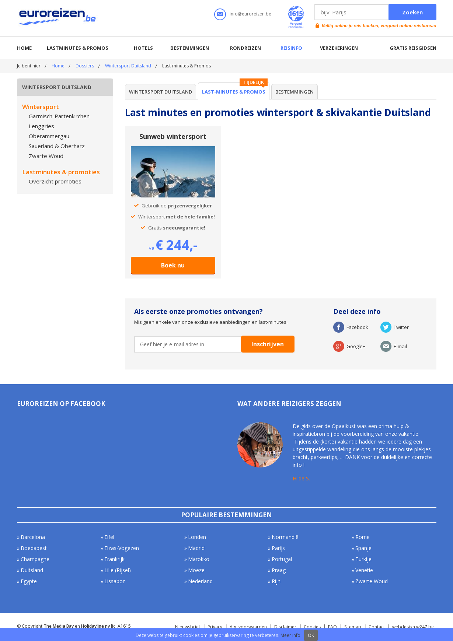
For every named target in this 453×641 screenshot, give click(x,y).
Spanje (363, 547)
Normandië (285, 536)
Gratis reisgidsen (413, 48)
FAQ (332, 627)
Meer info (290, 635)
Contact (377, 627)
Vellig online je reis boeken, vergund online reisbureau (379, 25)
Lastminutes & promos (77, 48)
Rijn (276, 581)
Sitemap (352, 627)
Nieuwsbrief (187, 627)
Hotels (143, 48)
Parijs (278, 547)
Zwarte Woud (371, 581)
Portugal (282, 559)
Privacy (215, 627)
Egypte (29, 581)
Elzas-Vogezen (121, 547)
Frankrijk (114, 559)
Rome (362, 536)
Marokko (198, 559)
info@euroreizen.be (250, 14)
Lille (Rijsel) (117, 570)
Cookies (312, 627)
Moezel (197, 570)
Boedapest (34, 547)
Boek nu (173, 265)
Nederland (200, 581)
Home (24, 48)
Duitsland (32, 570)
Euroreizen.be (58, 18)
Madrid (196, 547)
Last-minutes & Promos (233, 91)
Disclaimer (285, 627)
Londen (197, 536)
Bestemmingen (189, 48)
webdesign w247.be (413, 627)
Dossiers (85, 66)
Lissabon (115, 581)
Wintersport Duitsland (128, 66)
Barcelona (33, 536)
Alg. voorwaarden (248, 627)
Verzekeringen (339, 48)
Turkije (363, 559)
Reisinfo (291, 48)
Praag (279, 570)
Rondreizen (245, 48)
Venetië (364, 570)
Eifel (109, 536)
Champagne (35, 559)
